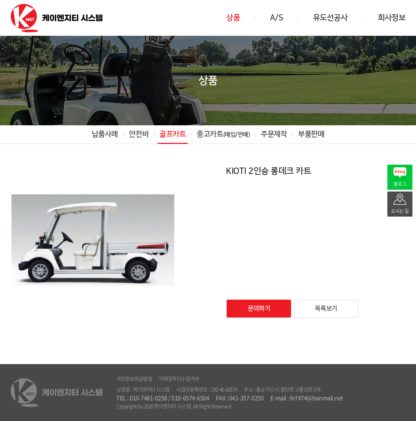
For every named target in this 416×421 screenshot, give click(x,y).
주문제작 (274, 134)
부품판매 (311, 134)
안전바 (139, 134)
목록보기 (326, 308)
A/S (276, 17)
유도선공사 (330, 17)
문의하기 (259, 308)
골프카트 (172, 134)
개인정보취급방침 (134, 378)
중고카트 (223, 134)
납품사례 (105, 134)
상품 (233, 17)
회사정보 (391, 17)
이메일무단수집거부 (179, 378)
